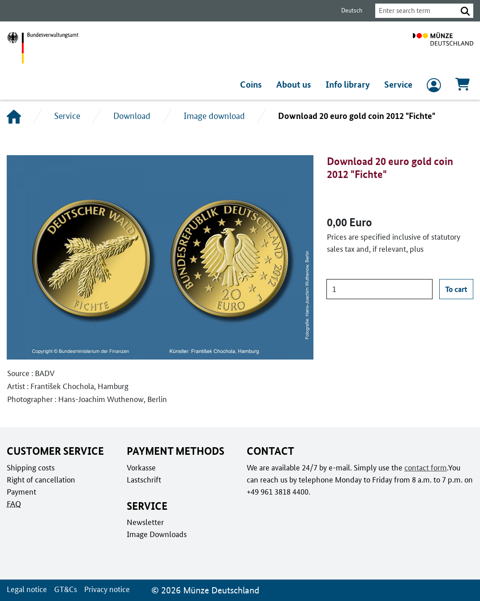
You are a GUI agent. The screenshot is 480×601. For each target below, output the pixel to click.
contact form (424, 467)
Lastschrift (143, 479)
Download (131, 115)
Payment (21, 491)
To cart (456, 289)
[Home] (14, 116)
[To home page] (443, 47)
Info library (349, 84)
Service (398, 84)
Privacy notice (105, 589)
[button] (465, 11)
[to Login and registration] (434, 87)
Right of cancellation (40, 479)
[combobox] (414, 11)
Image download (214, 115)
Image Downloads (156, 534)
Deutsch (346, 10)
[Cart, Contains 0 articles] (462, 87)
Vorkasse (141, 467)
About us (296, 84)
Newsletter (145, 522)
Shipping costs (30, 467)
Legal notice (26, 589)
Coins (253, 84)
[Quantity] (379, 289)
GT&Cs (64, 589)
